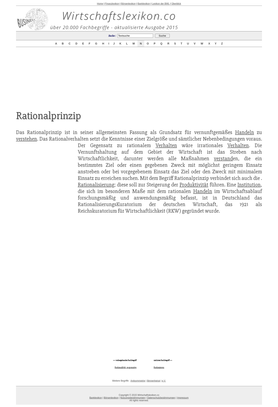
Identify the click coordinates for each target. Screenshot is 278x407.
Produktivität (194, 184)
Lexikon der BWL (161, 3)
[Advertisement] (139, 75)
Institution (249, 184)
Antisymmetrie (138, 380)
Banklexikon (143, 3)
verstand (223, 158)
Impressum (182, 397)
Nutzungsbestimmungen (132, 397)
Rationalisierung (96, 184)
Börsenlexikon (128, 3)
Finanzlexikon (112, 3)
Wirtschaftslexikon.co (119, 15)
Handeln (244, 132)
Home (100, 3)
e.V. (164, 380)
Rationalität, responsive (125, 367)
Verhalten (166, 145)
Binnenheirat (153, 380)
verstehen (26, 139)
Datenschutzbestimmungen (161, 397)
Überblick (176, 3)
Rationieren (159, 367)
